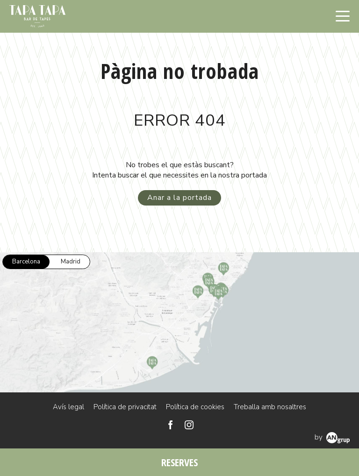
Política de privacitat (125, 407)
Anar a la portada (179, 197)
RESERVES (179, 462)
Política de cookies (195, 407)
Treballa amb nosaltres (270, 407)
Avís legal (68, 407)
